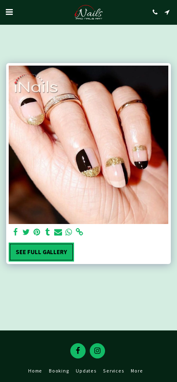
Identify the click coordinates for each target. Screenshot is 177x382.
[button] (9, 12)
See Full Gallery (41, 252)
